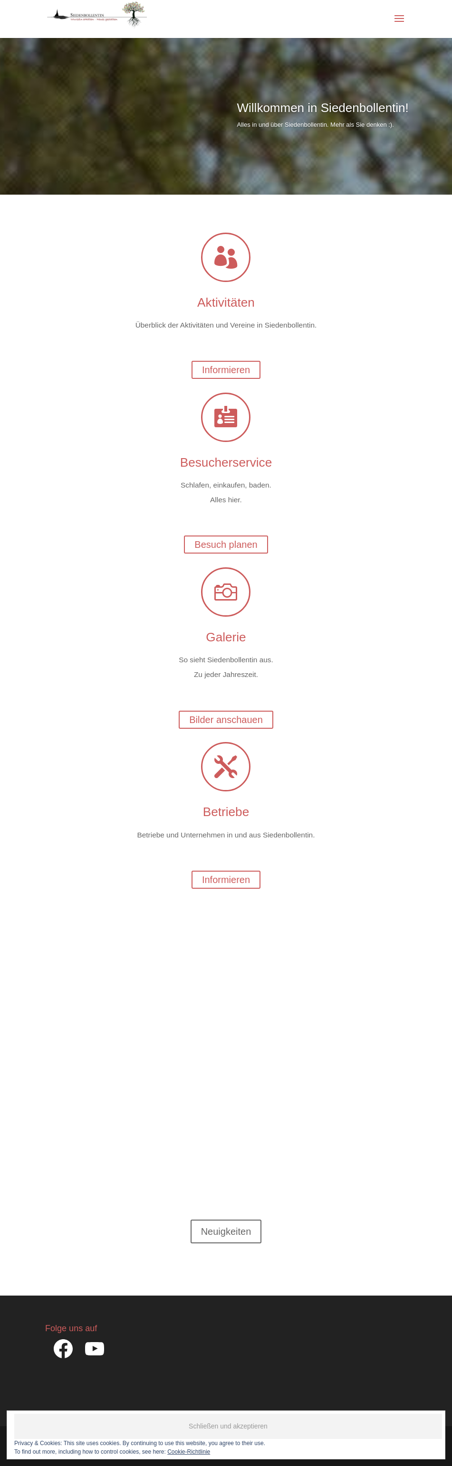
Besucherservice (226, 462)
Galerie (226, 637)
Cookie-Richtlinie (188, 1451)
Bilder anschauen (226, 719)
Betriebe (226, 812)
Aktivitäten (226, 302)
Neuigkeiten (226, 1231)
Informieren (226, 370)
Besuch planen (225, 544)
